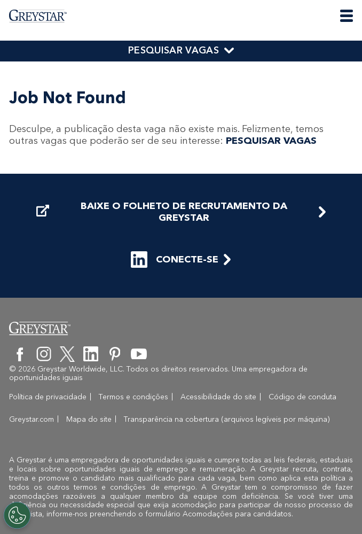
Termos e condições (133, 396)
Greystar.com (31, 419)
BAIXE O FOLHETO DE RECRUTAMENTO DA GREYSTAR (161, 211)
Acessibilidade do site (218, 396)
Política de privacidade (47, 396)
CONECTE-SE (174, 259)
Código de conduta (302, 396)
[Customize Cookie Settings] (17, 515)
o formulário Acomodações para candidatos (215, 513)
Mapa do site (89, 419)
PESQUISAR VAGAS (173, 50)
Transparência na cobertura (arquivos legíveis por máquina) (227, 419)
